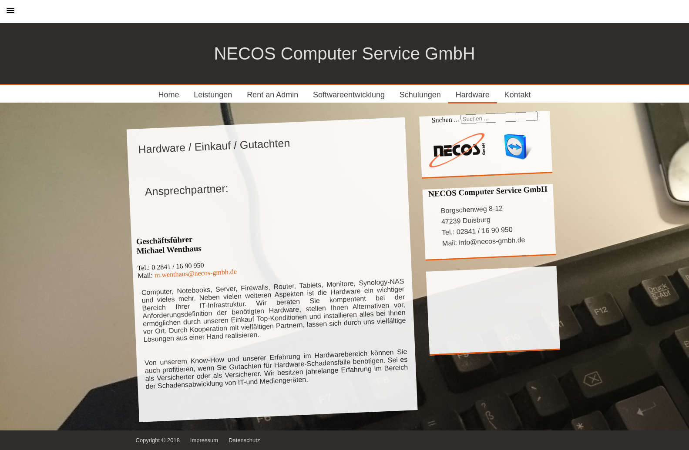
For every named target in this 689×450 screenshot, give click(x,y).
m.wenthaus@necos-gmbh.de (196, 273)
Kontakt (517, 94)
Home (168, 94)
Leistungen (213, 94)
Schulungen (420, 94)
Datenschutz (244, 440)
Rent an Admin (272, 94)
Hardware (473, 94)
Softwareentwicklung (349, 94)
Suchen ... (445, 119)
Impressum (204, 440)
